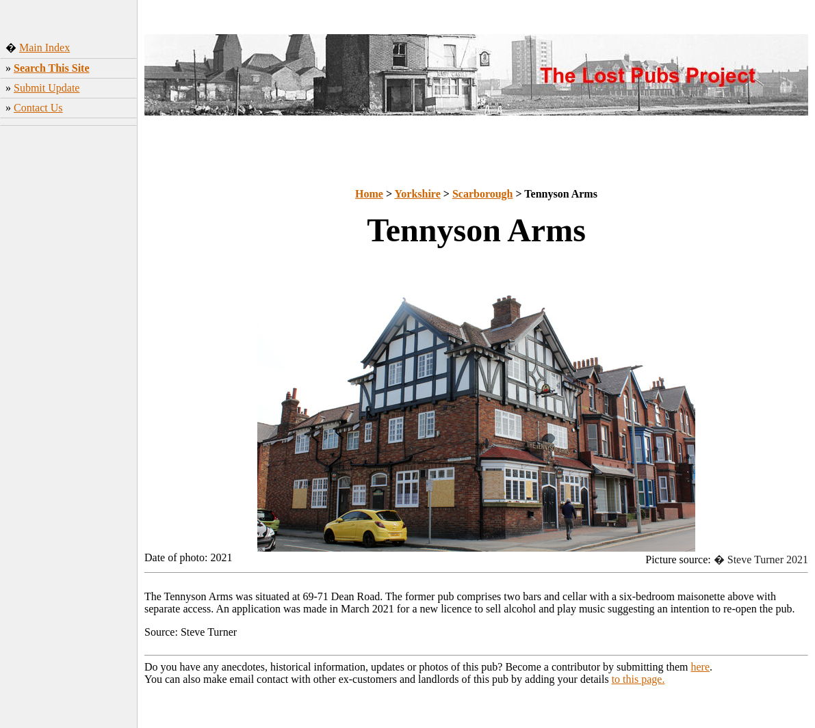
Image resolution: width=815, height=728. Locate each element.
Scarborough (482, 194)
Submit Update (46, 88)
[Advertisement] (69, 345)
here (700, 667)
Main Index (44, 47)
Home (369, 194)
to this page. (638, 679)
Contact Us (38, 107)
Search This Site (52, 68)
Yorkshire (418, 194)
